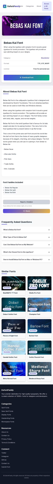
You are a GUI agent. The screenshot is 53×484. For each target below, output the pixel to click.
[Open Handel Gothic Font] (14, 348)
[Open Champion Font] (40, 305)
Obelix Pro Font (34, 293)
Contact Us (5, 435)
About (39, 6)
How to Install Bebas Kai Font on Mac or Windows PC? (22, 259)
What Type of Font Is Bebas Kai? (15, 237)
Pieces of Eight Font (10, 336)
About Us (4, 432)
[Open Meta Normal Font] (14, 369)
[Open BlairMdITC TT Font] (14, 283)
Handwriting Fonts (7, 418)
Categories (30, 6)
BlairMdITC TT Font (10, 293)
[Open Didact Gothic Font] (14, 305)
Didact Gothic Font (10, 314)
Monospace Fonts (7, 422)
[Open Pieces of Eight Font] (14, 326)
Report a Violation (26, 202)
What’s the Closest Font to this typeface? (18, 252)
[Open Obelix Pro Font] (40, 283)
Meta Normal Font (9, 378)
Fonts (21, 6)
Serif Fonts (5, 408)
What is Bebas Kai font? (12, 230)
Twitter (3, 453)
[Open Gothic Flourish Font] (40, 348)
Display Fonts (6, 415)
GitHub (3, 460)
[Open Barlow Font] (40, 326)
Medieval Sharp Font (36, 378)
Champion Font (34, 314)
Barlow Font (33, 336)
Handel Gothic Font (10, 357)
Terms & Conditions (8, 443)
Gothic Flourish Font (36, 357)
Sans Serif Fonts (7, 411)
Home (14, 6)
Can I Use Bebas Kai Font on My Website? (18, 244)
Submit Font (5, 467)
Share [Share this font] (26, 211)
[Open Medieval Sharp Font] (40, 369)
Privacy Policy (6, 439)
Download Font (26, 77)
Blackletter (45, 58)
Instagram (5, 456)
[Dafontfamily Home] (6, 6)
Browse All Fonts (46, 6)
